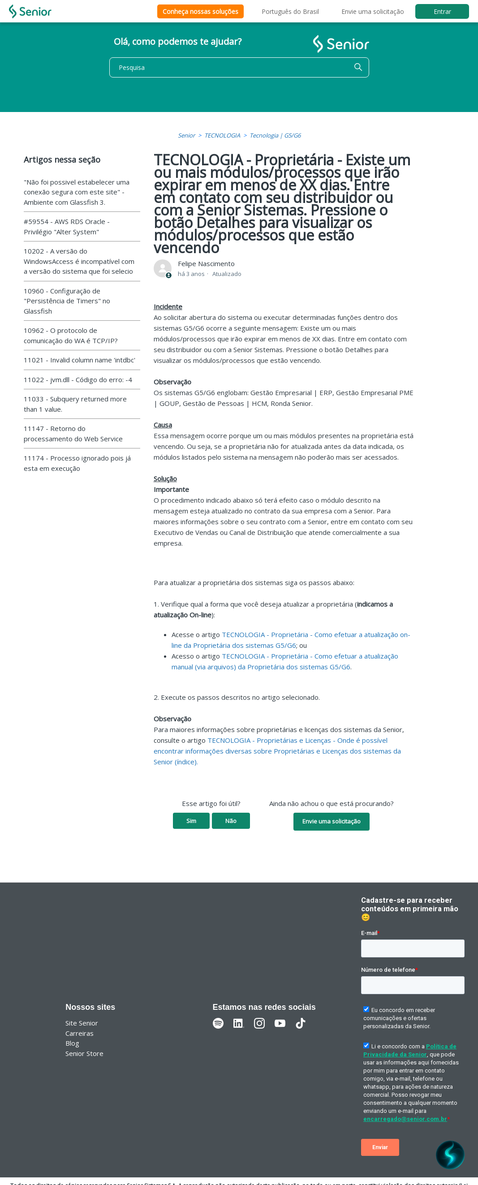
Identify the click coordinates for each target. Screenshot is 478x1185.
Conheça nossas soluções (200, 11)
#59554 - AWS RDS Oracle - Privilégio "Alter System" (67, 226)
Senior (186, 135)
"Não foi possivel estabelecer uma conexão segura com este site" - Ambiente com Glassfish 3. (76, 192)
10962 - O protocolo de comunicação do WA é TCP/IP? (71, 335)
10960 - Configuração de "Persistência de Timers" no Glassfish (67, 300)
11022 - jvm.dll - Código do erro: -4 (78, 379)
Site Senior (81, 1022)
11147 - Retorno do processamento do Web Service (73, 433)
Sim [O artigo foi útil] (191, 821)
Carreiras (79, 1033)
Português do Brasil (290, 11)
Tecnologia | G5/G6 (275, 135)
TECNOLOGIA (222, 135)
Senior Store (84, 1053)
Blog (72, 1042)
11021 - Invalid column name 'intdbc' (79, 359)
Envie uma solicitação (372, 11)
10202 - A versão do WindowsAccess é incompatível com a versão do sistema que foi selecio (79, 261)
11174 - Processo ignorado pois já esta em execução (77, 463)
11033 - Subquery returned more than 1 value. (75, 404)
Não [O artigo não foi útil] (231, 821)
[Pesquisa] (239, 67)
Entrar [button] (442, 11)
